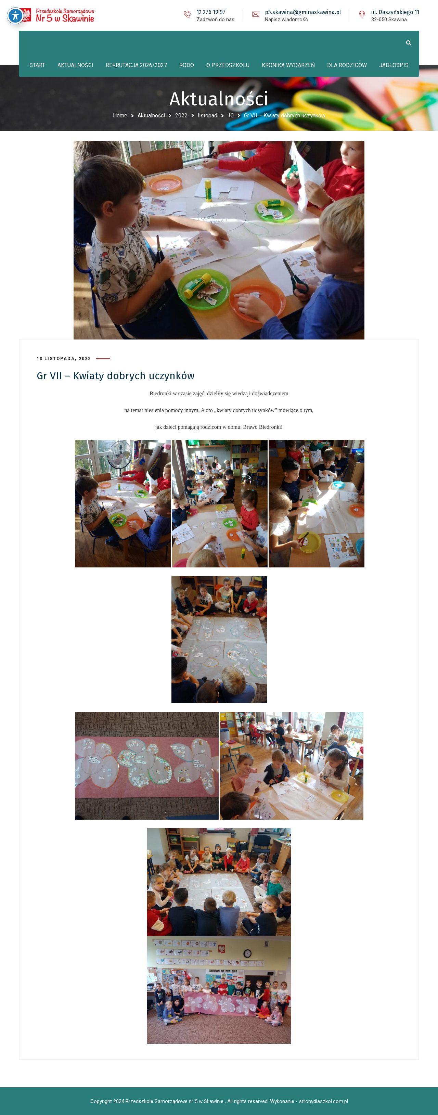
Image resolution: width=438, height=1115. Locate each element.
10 (231, 115)
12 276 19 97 (211, 12)
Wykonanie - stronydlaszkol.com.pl (309, 1101)
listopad (207, 115)
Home (120, 115)
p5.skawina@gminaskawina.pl (303, 12)
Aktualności (151, 115)
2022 (181, 115)
